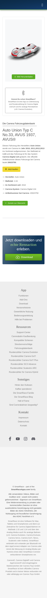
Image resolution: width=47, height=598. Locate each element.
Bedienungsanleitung (23, 316)
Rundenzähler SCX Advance (23, 364)
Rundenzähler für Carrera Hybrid (23, 372)
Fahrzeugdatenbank (23, 348)
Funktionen (23, 296)
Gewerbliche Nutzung (23, 312)
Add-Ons (23, 300)
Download (23, 304)
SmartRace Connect (31, 552)
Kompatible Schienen (23, 340)
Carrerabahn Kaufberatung (23, 336)
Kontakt (23, 426)
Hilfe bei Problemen (23, 319)
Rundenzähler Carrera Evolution (23, 352)
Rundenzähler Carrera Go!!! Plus (23, 360)
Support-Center (23, 332)
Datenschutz (23, 422)
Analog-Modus (13, 532)
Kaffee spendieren (23, 389)
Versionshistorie (23, 308)
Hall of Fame (23, 401)
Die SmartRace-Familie (23, 393)
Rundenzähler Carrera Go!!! (23, 356)
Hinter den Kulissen (23, 385)
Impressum (23, 418)
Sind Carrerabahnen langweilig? (23, 405)
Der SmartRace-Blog (23, 397)
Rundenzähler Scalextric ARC (23, 368)
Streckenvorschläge (23, 344)
